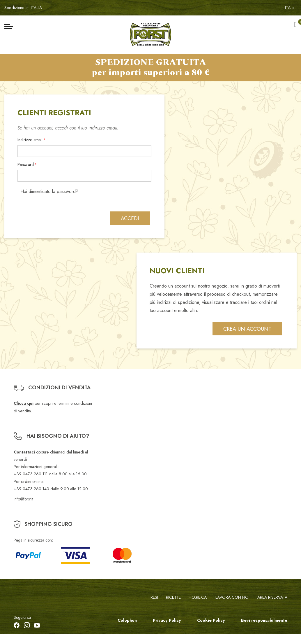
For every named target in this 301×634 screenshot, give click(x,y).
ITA (289, 7)
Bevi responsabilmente (264, 620)
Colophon (127, 620)
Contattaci (24, 452)
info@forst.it (23, 499)
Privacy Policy (167, 620)
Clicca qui (23, 404)
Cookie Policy (211, 620)
